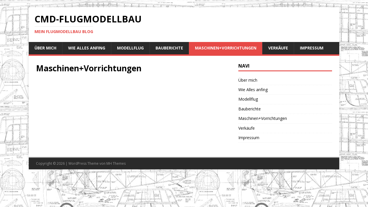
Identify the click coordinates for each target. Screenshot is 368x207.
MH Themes (116, 163)
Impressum (311, 48)
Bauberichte (169, 48)
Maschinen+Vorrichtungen (225, 48)
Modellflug (130, 48)
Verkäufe (278, 48)
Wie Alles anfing (86, 48)
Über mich (45, 48)
